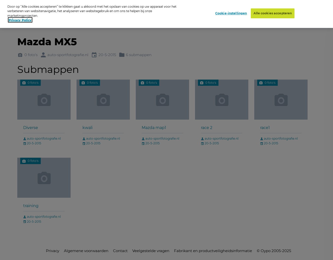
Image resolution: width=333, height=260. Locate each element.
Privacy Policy (20, 17)
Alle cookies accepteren (273, 10)
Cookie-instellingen (231, 10)
